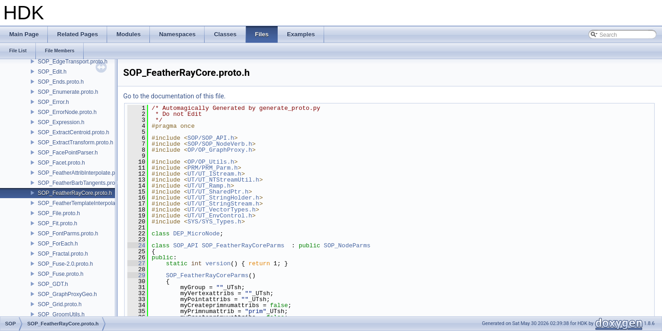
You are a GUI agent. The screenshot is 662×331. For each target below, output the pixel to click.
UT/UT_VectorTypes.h (222, 209)
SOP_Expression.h (61, 122)
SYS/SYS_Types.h (214, 221)
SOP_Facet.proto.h (61, 163)
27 (136, 263)
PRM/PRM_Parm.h (213, 168)
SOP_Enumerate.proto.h (68, 92)
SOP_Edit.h (52, 71)
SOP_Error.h (53, 102)
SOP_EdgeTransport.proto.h (73, 61)
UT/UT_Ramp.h (209, 186)
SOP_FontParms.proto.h (68, 233)
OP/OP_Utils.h (211, 162)
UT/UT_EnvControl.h (220, 215)
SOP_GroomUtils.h (61, 314)
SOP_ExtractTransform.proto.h (75, 142)
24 (136, 245)
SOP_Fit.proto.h (57, 223)
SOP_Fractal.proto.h (63, 254)
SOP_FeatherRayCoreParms (243, 245)
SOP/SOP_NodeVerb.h (220, 144)
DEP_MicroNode (196, 233)
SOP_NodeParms (347, 245)
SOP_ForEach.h (58, 243)
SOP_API (186, 245)
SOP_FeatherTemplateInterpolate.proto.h (88, 203)
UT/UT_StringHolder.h (223, 198)
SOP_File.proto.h (59, 213)
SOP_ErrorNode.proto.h (67, 112)
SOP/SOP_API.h (211, 138)
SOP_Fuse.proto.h (60, 274)
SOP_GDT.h (53, 284)
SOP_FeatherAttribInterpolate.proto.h (83, 173)
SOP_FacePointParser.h (68, 152)
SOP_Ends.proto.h (61, 82)
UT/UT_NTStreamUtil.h (223, 180)
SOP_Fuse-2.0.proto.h (65, 264)
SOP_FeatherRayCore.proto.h (75, 193)
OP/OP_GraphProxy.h (220, 150)
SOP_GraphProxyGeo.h (67, 294)
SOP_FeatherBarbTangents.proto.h (81, 183)
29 (136, 275)
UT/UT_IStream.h (214, 174)
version (218, 263)
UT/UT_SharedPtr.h (218, 192)
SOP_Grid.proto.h (59, 304)
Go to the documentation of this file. (174, 96)
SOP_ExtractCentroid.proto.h (73, 132)
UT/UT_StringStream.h (223, 204)
